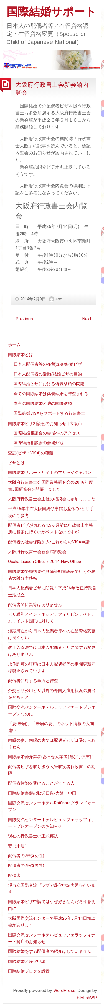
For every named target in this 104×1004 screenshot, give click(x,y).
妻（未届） (18, 846)
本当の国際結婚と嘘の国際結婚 (43, 403)
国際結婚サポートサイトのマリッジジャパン (49, 472)
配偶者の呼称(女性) (26, 855)
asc (58, 298)
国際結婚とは (20, 354)
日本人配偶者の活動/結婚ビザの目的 (48, 374)
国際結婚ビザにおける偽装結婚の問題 (49, 383)
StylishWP (87, 997)
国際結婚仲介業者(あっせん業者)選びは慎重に (51, 756)
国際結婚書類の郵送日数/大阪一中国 (42, 793)
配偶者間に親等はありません (35, 604)
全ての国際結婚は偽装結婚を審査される (51, 393)
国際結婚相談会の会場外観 (39, 442)
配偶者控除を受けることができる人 (41, 783)
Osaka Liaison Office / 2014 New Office (44, 561)
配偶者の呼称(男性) (26, 865)
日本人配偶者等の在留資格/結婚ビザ (48, 364)
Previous (24, 319)
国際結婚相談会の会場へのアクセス (47, 433)
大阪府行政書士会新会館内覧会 (37, 551)
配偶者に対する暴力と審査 (33, 680)
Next (86, 319)
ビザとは (16, 462)
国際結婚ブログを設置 (29, 971)
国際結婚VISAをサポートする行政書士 (49, 413)
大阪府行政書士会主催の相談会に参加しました (51, 498)
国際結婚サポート (51, 12)
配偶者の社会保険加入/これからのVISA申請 (49, 542)
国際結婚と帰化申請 (26, 961)
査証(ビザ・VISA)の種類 (30, 453)
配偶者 (14, 875)
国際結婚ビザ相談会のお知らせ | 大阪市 (45, 423)
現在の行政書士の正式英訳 (33, 836)
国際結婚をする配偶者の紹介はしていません (49, 951)
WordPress (64, 990)
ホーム (14, 344)
